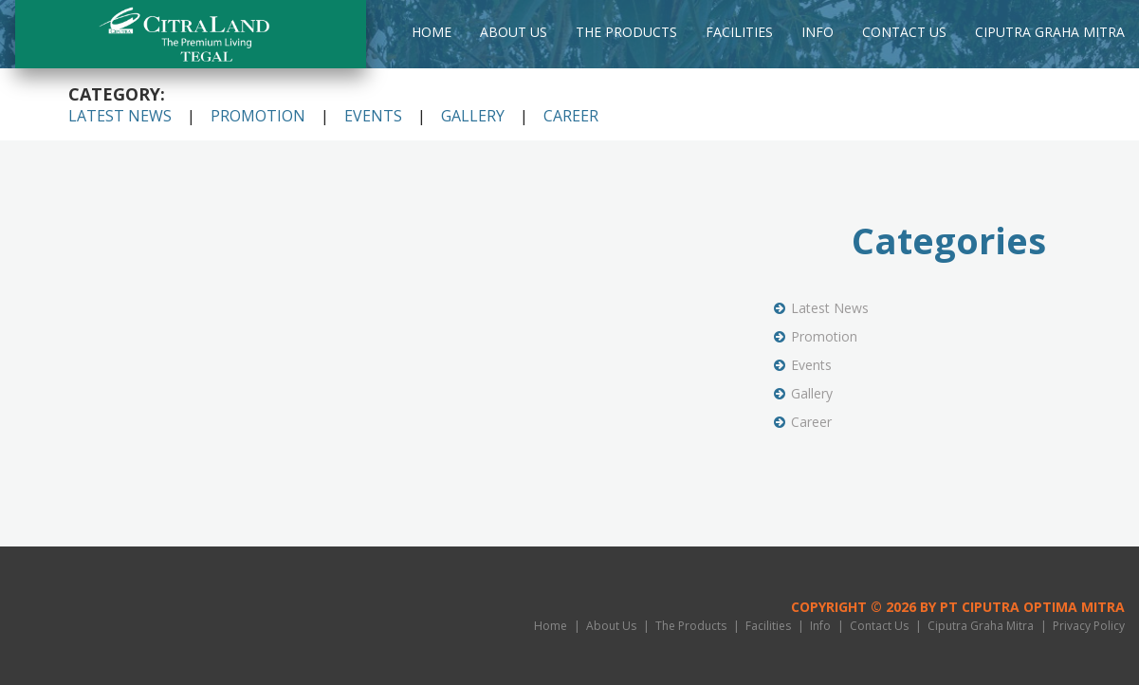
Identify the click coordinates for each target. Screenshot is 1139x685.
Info (817, 32)
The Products (626, 32)
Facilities (739, 32)
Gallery (473, 115)
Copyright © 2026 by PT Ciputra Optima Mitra (958, 607)
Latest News (120, 115)
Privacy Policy (1089, 626)
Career (570, 115)
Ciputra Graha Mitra (1050, 32)
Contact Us (904, 32)
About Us (513, 32)
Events (373, 115)
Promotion (258, 115)
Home (431, 32)
